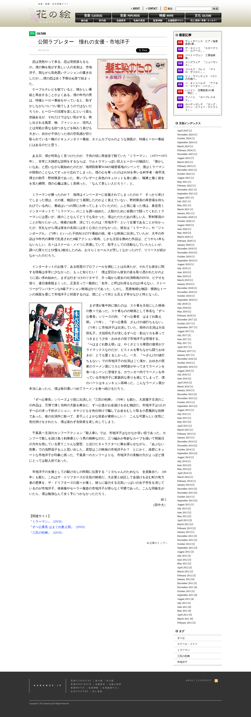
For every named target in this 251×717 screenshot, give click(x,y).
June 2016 (182, 378)
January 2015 (184, 437)
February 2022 (184, 185)
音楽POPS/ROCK (81, 684)
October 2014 (184, 449)
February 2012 (184, 575)
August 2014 (183, 457)
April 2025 (182, 130)
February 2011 (184, 622)
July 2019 (182, 268)
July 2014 (182, 461)
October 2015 (184, 402)
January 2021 (184, 213)
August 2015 (183, 410)
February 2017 (184, 351)
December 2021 (185, 189)
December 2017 (185, 319)
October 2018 (184, 295)
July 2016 (182, 374)
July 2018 (182, 303)
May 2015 (182, 421)
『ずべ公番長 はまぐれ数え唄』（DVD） (58, 527)
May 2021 (182, 205)
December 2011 (185, 583)
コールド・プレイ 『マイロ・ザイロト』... (200, 70)
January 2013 (184, 532)
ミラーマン (183, 650)
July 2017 (182, 335)
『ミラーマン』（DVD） (46, 521)
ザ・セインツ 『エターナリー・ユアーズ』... (201, 49)
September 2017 (185, 327)
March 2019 (183, 280)
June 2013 (182, 512)
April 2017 (182, 347)
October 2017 (184, 323)
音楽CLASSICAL (81, 681)
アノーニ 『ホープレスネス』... (200, 98)
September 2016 (185, 366)
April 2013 (182, 520)
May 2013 (182, 516)
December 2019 (185, 248)
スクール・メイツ (187, 643)
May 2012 (182, 563)
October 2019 (184, 256)
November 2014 (185, 445)
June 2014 (182, 465)
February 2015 (184, 433)
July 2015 (182, 414)
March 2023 (183, 162)
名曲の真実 (139, 20)
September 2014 (185, 453)
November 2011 (185, 587)
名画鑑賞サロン (176, 20)
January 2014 (184, 484)
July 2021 (182, 201)
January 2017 (184, 355)
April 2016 (182, 382)
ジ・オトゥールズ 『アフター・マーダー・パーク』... (201, 84)
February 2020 (184, 240)
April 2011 (182, 614)
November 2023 (185, 154)
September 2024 (185, 142)
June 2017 (182, 339)
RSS (168, 9)
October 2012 (184, 544)
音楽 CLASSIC (93, 15)
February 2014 (184, 481)
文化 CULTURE (203, 15)
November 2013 (185, 492)
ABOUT (135, 8)
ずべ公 (181, 638)
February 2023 (184, 166)
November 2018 (185, 292)
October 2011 (184, 591)
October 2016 (184, 362)
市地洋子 (182, 662)
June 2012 (182, 559)
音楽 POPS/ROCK (130, 15)
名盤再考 (121, 20)
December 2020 (185, 217)
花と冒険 (203, 20)
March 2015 (183, 429)
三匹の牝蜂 (183, 656)
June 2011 (182, 607)
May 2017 (182, 343)
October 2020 (184, 221)
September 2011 (185, 595)
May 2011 (182, 610)
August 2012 (183, 551)
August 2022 (183, 177)
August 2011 (183, 599)
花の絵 (48, 11)
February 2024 (184, 150)
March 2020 (183, 236)
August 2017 (183, 331)
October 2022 (184, 173)
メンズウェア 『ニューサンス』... (201, 63)
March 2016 (183, 386)
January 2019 (184, 284)
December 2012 (185, 536)
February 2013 (184, 528)
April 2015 (182, 425)
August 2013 (183, 504)
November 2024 (185, 134)
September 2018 (185, 299)
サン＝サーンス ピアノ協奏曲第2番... (201, 42)
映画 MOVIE (167, 15)
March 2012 (183, 571)
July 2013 (182, 508)
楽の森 (84, 20)
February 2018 (184, 315)
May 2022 (182, 181)
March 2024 (183, 146)
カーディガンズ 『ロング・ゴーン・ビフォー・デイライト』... (201, 107)
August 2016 (183, 370)
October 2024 (184, 138)
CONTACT (151, 8)
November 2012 (185, 540)
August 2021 (183, 197)
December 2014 (185, 441)
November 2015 (185, 398)
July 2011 (182, 603)
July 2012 (182, 555)
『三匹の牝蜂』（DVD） (46, 532)
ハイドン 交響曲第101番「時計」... (199, 91)
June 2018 (182, 307)
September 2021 (185, 193)
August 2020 (183, 225)
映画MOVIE (78, 688)
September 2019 (185, 260)
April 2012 (182, 567)
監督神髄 (158, 20)
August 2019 (183, 264)
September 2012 (185, 547)
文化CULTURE (80, 691)
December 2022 (185, 169)
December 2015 (185, 394)
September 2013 (185, 500)
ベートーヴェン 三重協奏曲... (200, 56)
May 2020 (182, 232)
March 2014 (183, 477)
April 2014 (182, 473)
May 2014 (182, 469)
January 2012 (184, 579)
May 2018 (182, 311)
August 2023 (183, 158)
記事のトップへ (158, 543)
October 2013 (184, 496)
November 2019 (185, 252)
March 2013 (183, 524)
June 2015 (182, 418)
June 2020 (182, 229)
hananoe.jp (47, 686)
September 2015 (185, 406)
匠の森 (102, 20)
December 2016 (185, 358)
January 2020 (184, 244)
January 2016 (184, 390)
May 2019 (182, 276)
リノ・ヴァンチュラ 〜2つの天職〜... (201, 77)
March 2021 (183, 209)
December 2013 (185, 488)
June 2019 (182, 272)
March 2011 (183, 618)
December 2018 (185, 288)
